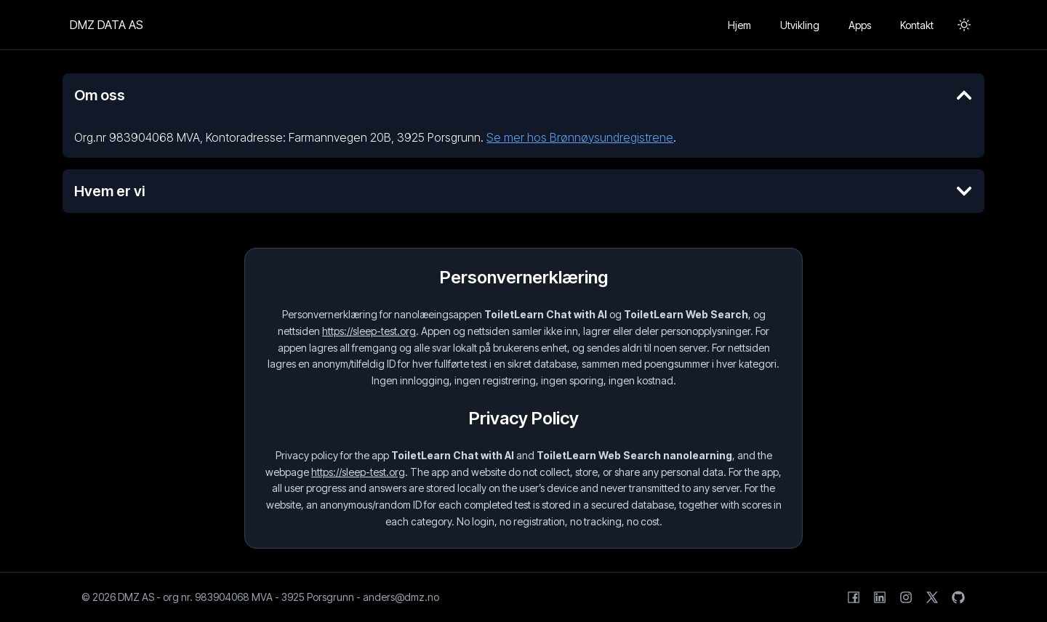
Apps (860, 25)
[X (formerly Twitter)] (932, 597)
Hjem (739, 25)
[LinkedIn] (879, 597)
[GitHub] (958, 597)
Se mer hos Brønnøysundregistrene (579, 137)
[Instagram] (906, 597)
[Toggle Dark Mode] (964, 25)
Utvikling (799, 25)
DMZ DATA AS (106, 24)
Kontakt (917, 25)
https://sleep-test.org (369, 331)
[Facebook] (853, 597)
